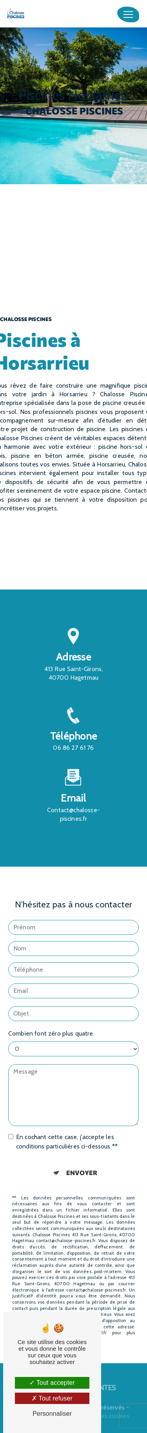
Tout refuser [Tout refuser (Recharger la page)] (52, 1398)
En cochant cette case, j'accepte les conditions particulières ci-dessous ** (67, 1131)
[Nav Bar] (128, 14)
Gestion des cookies (101, 1416)
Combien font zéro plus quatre (50, 1023)
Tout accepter (52, 1382)
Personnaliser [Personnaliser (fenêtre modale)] (52, 1413)
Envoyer (81, 1162)
